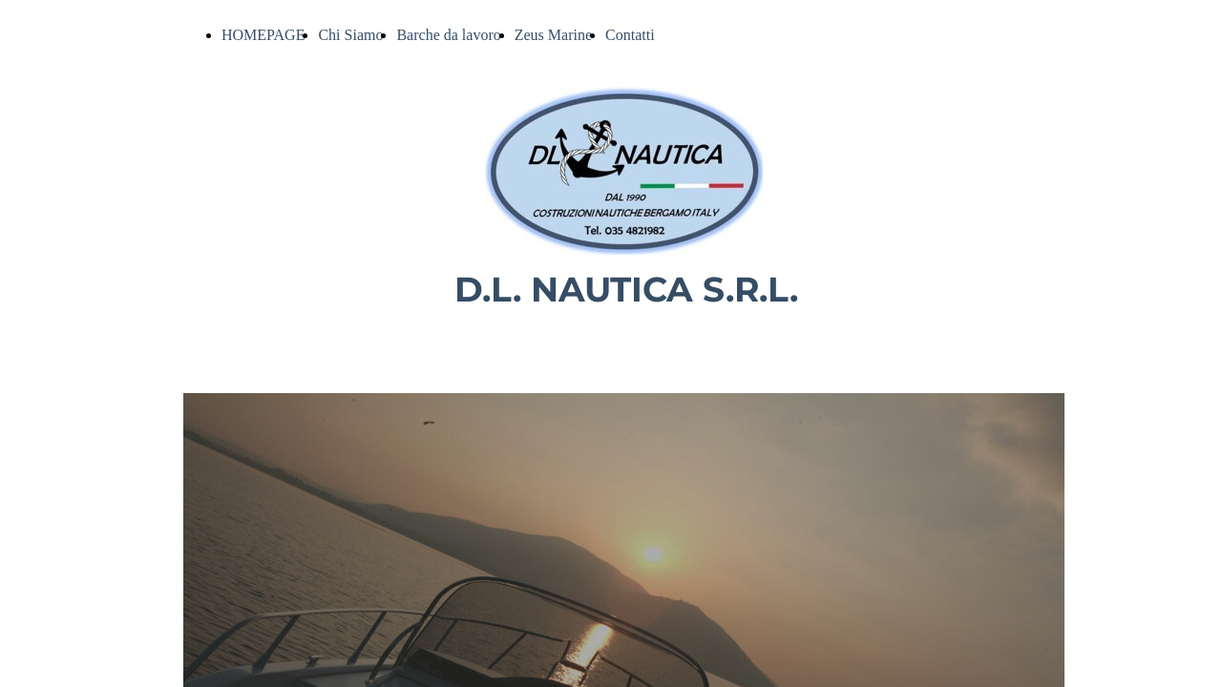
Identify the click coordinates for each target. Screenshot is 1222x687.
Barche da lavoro (448, 35)
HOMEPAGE (263, 35)
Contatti (630, 35)
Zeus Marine (553, 35)
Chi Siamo (350, 35)
